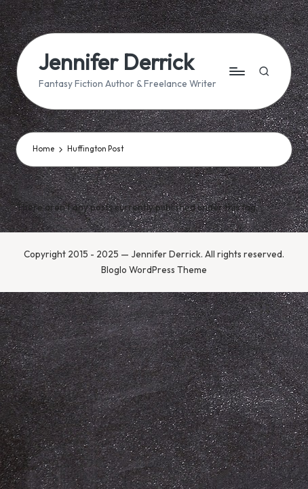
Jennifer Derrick (116, 62)
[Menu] (236, 71)
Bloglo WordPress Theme (154, 270)
